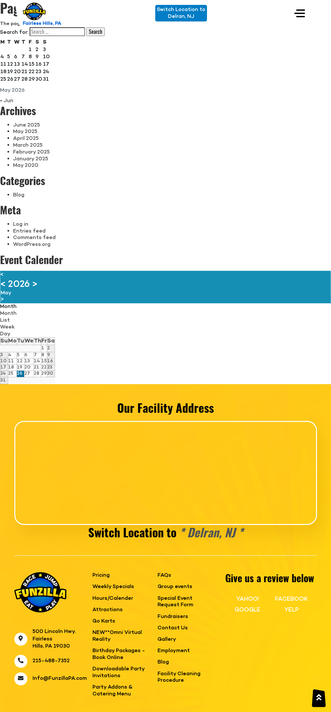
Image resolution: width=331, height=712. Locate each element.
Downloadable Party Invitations (118, 672)
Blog (18, 195)
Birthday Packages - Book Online (118, 654)
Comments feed (34, 237)
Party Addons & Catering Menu (112, 691)
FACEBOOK (291, 599)
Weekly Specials (113, 587)
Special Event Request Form (175, 602)
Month (8, 306)
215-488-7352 (51, 661)
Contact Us (173, 628)
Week (7, 327)
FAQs (164, 575)
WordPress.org (31, 244)
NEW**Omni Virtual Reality (117, 636)
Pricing (101, 575)
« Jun (6, 100)
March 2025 (28, 145)
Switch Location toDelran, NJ (181, 13)
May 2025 (25, 131)
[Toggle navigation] (299, 13)
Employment (174, 651)
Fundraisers (173, 616)
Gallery (167, 639)
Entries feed (29, 231)
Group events (175, 587)
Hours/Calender (112, 598)
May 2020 (25, 165)
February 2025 (31, 152)
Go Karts (103, 621)
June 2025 (26, 125)
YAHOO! (247, 599)
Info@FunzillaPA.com (60, 678)
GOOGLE (247, 610)
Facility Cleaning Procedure (179, 677)
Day (5, 334)
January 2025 (30, 159)
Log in (20, 224)
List (5, 320)
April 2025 (26, 138)
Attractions (107, 610)
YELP (291, 610)
